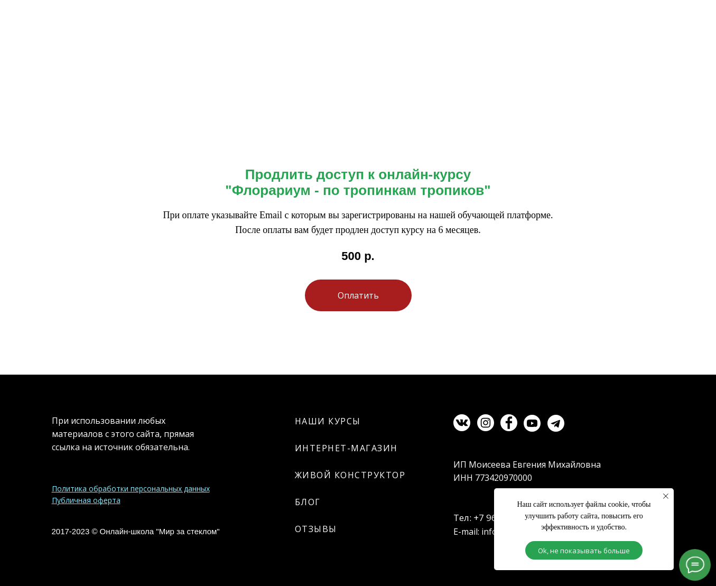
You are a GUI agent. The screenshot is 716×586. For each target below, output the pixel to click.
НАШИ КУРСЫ (328, 421)
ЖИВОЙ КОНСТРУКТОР (350, 475)
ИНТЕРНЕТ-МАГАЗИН (346, 448)
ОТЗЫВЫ (316, 529)
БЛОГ (308, 502)
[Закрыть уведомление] (666, 496)
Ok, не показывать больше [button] (584, 550)
